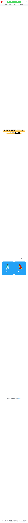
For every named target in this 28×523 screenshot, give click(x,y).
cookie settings (21, 521)
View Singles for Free (14, 2)
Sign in (19, 398)
